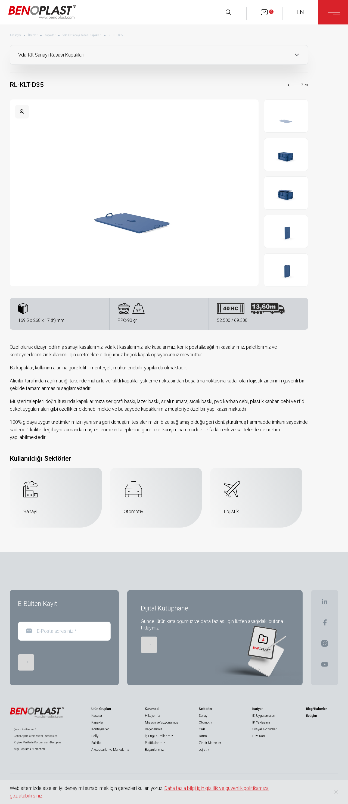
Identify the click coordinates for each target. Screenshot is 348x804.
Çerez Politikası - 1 (25, 729)
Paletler (96, 743)
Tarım (203, 736)
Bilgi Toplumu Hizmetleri (29, 748)
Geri (304, 84)
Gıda (202, 729)
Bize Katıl (259, 736)
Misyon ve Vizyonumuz (161, 722)
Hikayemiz (152, 716)
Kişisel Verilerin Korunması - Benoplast (38, 742)
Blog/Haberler (316, 709)
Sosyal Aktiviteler (264, 729)
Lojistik (204, 750)
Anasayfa (15, 35)
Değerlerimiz (153, 729)
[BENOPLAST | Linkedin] (324, 603)
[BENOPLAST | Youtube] (324, 666)
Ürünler (33, 35)
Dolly (94, 736)
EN (300, 12)
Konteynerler (100, 729)
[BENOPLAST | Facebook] (325, 624)
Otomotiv (205, 722)
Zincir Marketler (210, 743)
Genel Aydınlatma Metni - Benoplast (35, 735)
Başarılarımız (154, 750)
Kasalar (96, 716)
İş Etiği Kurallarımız (159, 736)
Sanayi (203, 716)
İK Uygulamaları (263, 716)
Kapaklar (50, 35)
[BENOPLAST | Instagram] (324, 645)
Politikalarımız (155, 743)
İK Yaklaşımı (261, 722)
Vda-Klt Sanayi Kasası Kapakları (82, 35)
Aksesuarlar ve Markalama (110, 750)
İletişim (311, 716)
